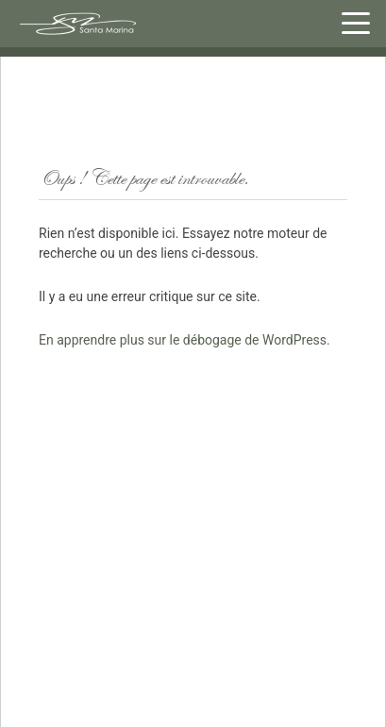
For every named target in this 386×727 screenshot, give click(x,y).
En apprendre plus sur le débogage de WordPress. (184, 339)
